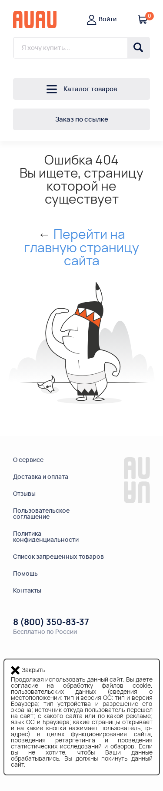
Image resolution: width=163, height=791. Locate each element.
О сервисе (28, 460)
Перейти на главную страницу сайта (81, 248)
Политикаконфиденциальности (46, 537)
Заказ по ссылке (81, 119)
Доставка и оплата (40, 477)
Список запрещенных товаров (58, 557)
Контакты (27, 591)
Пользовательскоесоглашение (41, 514)
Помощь (25, 574)
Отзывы (24, 494)
